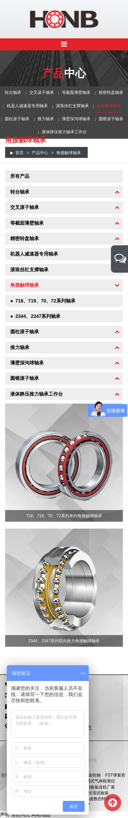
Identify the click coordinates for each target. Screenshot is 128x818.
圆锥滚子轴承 (111, 118)
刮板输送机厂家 (100, 787)
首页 (19, 152)
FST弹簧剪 (115, 775)
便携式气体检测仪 (98, 781)
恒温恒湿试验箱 (94, 793)
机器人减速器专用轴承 (27, 105)
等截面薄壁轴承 (76, 92)
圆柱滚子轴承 (17, 118)
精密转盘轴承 (111, 92)
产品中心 (40, 152)
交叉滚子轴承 (41, 92)
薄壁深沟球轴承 (76, 118)
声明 (5, 814)
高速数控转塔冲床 (101, 798)
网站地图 (41, 814)
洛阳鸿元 (20, 814)
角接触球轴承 (109, 105)
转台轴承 (13, 92)
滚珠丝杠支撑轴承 (72, 105)
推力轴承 (46, 118)
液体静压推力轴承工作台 (64, 131)
